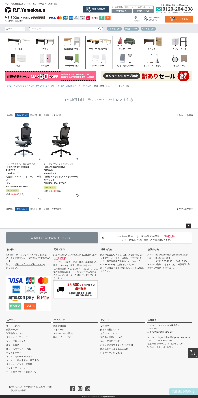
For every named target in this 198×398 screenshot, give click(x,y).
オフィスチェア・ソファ (18, 337)
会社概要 (152, 320)
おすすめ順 (56, 115)
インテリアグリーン (16, 368)
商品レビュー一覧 (62, 337)
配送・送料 (59, 249)
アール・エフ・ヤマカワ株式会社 (163, 325)
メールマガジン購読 (63, 333)
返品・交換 (106, 249)
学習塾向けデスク (15, 333)
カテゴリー (12, 320)
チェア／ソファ (19, 86)
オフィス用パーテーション (19, 356)
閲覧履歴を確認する (183, 391)
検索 (99, 29)
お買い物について (145, 7)
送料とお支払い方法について (29, 264)
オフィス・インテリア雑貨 (19, 364)
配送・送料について (110, 329)
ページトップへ (188, 226)
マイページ (59, 320)
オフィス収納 (12, 345)
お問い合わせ (143, 11)
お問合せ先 (153, 249)
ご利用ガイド (121, 11)
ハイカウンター (148, 29)
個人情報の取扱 (18, 390)
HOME (8, 86)
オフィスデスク (13, 325)
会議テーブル (12, 329)
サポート (105, 320)
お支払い (11, 249)
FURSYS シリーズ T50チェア (78, 86)
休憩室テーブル (131, 29)
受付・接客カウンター (17, 341)
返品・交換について (110, 341)
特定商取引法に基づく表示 (38, 386)
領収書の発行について (111, 337)
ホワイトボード (13, 352)
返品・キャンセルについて (122, 267)
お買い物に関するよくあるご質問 (116, 345)
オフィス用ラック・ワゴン (19, 349)
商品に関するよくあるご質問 (114, 349)
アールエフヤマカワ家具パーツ (21, 372)
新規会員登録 (59, 325)
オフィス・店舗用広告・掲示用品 (22, 360)
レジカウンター (114, 29)
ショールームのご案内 (111, 352)
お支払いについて (109, 333)
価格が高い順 (35, 115)
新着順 (46, 115)
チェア (31, 86)
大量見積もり (98, 9)
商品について (130, 7)
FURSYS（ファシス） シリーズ (49, 86)
